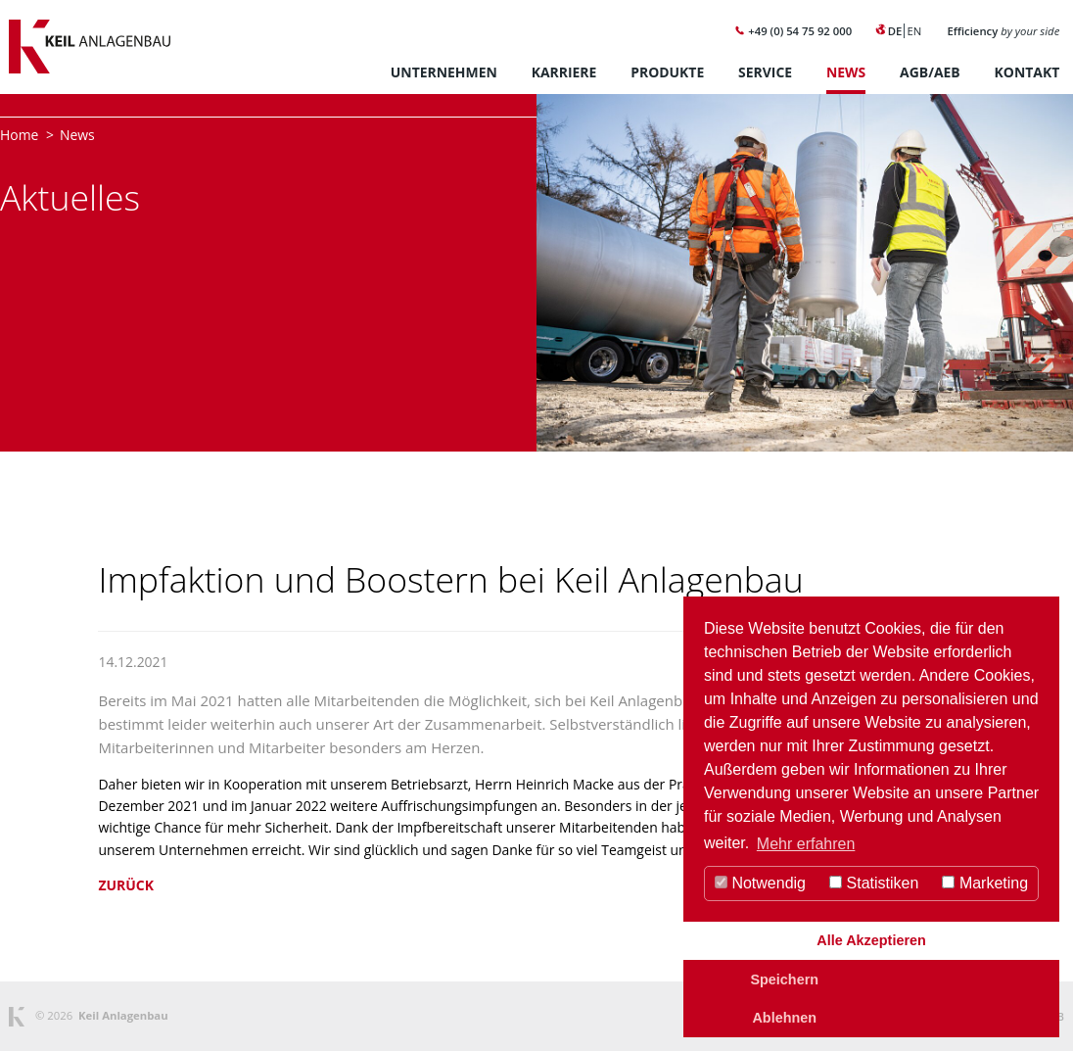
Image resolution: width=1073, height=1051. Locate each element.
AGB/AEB (930, 72)
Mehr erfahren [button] (806, 844)
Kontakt (1027, 72)
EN (914, 31)
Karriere (564, 72)
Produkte (667, 72)
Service (765, 72)
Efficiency (1003, 31)
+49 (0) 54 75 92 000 (793, 31)
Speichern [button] (784, 979)
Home (19, 134)
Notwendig (760, 883)
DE (895, 31)
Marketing (985, 883)
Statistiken (873, 883)
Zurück (125, 885)
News (845, 72)
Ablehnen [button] (784, 1018)
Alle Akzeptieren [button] (870, 940)
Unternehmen (444, 72)
